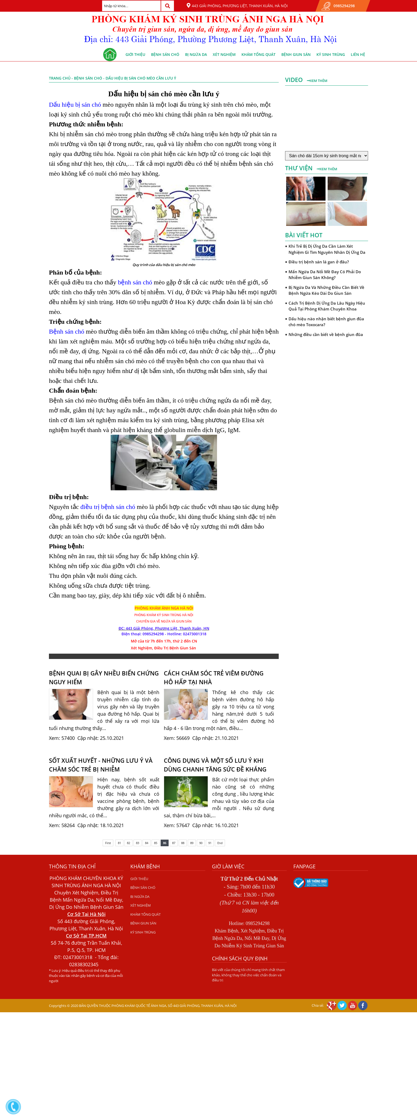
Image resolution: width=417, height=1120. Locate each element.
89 (191, 843)
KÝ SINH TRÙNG (330, 54)
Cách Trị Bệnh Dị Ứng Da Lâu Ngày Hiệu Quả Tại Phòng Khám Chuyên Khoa (327, 306)
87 (173, 843)
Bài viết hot (303, 235)
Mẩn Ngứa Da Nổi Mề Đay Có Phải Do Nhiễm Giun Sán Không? (325, 274)
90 (200, 843)
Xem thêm (317, 80)
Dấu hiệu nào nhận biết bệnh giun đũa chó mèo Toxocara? (326, 321)
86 (164, 843)
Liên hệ (358, 54)
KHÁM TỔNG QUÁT (258, 54)
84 (146, 843)
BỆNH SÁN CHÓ (165, 54)
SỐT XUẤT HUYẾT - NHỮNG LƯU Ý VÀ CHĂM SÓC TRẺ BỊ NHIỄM (101, 764)
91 (209, 843)
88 (182, 843)
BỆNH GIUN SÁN (296, 54)
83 (137, 843)
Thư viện (299, 168)
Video (294, 80)
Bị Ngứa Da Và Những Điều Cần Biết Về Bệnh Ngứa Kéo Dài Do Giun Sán (326, 290)
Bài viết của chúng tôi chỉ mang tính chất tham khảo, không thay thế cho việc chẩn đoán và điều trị (248, 974)
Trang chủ (59, 78)
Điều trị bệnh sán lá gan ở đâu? (319, 261)
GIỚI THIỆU (135, 54)
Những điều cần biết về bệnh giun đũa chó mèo (326, 337)
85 (155, 843)
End (220, 843)
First (108, 843)
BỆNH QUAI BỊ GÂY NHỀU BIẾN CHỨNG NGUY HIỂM (104, 677)
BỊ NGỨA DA (196, 54)
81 (119, 843)
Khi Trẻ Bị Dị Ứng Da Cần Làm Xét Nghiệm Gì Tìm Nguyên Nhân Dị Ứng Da (327, 249)
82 (128, 843)
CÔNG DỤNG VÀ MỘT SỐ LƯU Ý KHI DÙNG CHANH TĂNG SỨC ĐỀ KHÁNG (215, 764)
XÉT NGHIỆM (224, 54)
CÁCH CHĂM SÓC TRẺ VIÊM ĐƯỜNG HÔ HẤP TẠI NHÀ (214, 677)
